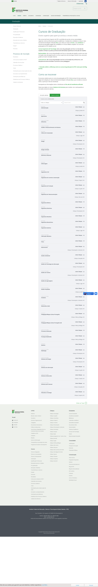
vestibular (80, 42)
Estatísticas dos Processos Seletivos (39, 543)
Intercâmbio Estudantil (74, 469)
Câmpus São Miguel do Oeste (56, 498)
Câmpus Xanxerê (53, 508)
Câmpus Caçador (79, 235)
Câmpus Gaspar (53, 478)
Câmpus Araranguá (54, 460)
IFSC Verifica (71, 518)
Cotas (32, 532)
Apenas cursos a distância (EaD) (47, 145)
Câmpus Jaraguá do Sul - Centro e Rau (58, 483)
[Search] (84, 8)
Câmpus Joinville (79, 157)
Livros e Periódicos (73, 524)
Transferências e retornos (36, 517)
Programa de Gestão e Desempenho (39, 491)
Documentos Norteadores (36, 471)
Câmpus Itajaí (53, 480)
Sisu (57, 42)
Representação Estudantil (74, 483)
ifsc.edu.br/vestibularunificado (74, 131)
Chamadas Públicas (73, 497)
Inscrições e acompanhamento (37, 539)
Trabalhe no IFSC (34, 480)
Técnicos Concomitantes (36, 501)
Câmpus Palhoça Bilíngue (77, 364)
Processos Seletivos (35, 530)
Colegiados (33, 469)
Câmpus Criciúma (53, 469)
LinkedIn (15, 471)
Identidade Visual (72, 527)
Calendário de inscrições (36, 528)
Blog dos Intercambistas (74, 515)
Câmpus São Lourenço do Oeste (57, 496)
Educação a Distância (35, 514)
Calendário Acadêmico (74, 467)
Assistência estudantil (73, 462)
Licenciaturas (42, 59)
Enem (72, 42)
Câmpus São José (79, 244)
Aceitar (77, 585)
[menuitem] (14, 15)
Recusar (91, 585)
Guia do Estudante (73, 460)
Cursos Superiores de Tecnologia (47, 49)
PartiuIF (32, 519)
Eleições (33, 484)
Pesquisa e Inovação (73, 492)
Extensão (71, 495)
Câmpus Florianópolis (78, 191)
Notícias (70, 509)
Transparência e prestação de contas (39, 489)
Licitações (33, 482)
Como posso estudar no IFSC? (37, 526)
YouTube (15, 474)
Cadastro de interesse (36, 545)
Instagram (16, 469)
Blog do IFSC (71, 513)
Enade (70, 480)
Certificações (72, 490)
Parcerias (33, 521)
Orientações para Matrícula (37, 541)
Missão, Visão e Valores (36, 462)
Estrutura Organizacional (36, 467)
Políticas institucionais (35, 474)
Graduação (33, 505)
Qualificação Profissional (36, 508)
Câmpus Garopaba (79, 305)
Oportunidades (72, 474)
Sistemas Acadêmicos (73, 476)
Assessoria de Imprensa (74, 511)
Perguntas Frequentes (74, 506)
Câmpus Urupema (79, 442)
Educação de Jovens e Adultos (37, 510)
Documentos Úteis (73, 471)
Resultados (33, 523)
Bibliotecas (71, 465)
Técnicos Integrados (35, 498)
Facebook (16, 467)
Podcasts (71, 520)
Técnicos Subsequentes (36, 503)
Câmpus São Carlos (54, 492)
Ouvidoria (33, 465)
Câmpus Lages (80, 182)
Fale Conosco (72, 504)
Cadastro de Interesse (59, 134)
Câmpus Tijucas (53, 501)
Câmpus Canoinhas (54, 465)
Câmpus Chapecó (79, 227)
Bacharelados (42, 53)
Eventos (70, 522)
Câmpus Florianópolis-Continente (76, 297)
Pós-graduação (34, 512)
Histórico (33, 460)
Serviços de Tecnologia (74, 478)
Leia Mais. (44, 585)
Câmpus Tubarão (79, 355)
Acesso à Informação (35, 487)
